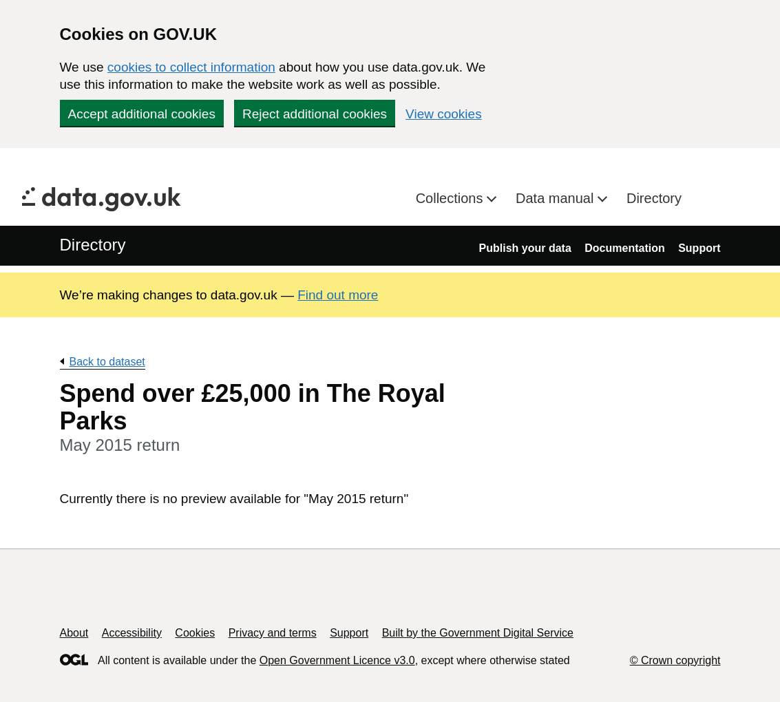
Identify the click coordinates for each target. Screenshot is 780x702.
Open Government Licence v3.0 (337, 660)
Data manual (557, 198)
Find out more (337, 295)
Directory (654, 198)
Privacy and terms (273, 633)
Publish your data (525, 248)
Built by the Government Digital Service (477, 633)
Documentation (624, 248)
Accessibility (132, 633)
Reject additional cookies (314, 114)
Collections (451, 198)
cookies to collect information (191, 67)
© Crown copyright (675, 660)
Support (699, 248)
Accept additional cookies (141, 114)
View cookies (443, 113)
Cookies (195, 633)
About (74, 633)
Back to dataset (107, 362)
